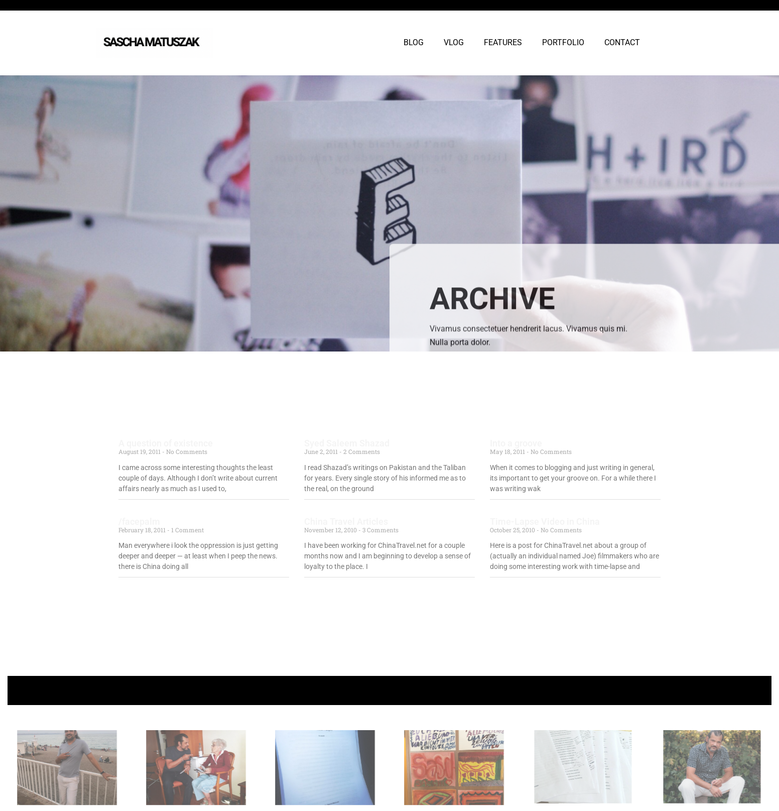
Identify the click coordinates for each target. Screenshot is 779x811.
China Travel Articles (346, 521)
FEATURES (503, 42)
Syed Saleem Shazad (347, 443)
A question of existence (165, 443)
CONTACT (622, 42)
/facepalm (139, 521)
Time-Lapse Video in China (545, 521)
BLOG (414, 42)
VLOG (454, 42)
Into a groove (516, 443)
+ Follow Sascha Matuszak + (390, 690)
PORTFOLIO (563, 42)
